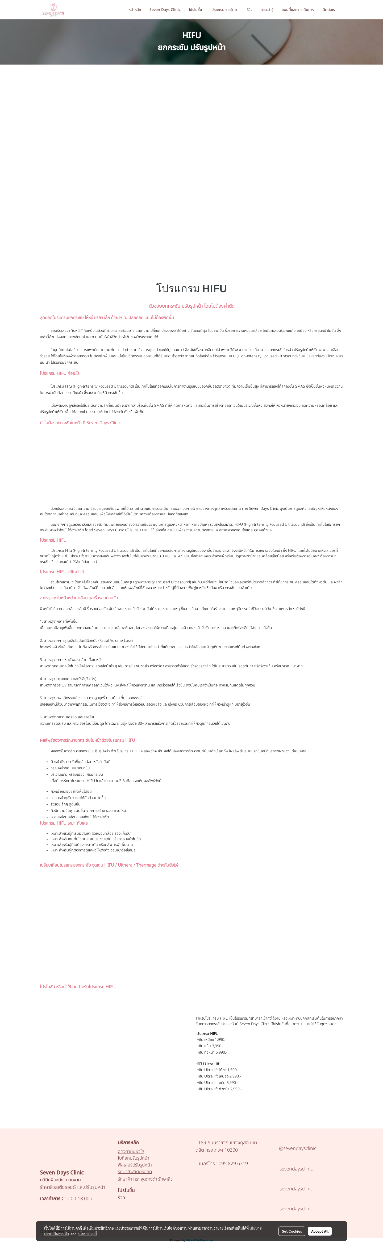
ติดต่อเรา (329, 9)
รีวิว (249, 9)
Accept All (319, 1231)
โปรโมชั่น (195, 9)
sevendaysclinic (296, 1169)
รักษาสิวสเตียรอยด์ (135, 1171)
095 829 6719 (232, 1163)
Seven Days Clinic (165, 9)
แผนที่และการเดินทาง (298, 9)
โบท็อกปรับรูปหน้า (133, 1158)
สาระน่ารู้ (267, 9)
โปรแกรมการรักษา (224, 9)
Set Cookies (292, 1231)
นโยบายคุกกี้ (87, 1233)
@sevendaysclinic (298, 1148)
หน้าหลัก (134, 9)
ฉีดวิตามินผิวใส (131, 1151)
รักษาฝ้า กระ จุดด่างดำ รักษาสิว (145, 1179)
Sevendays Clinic (321, 356)
